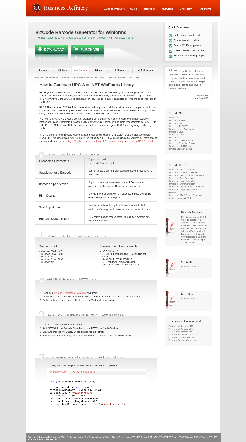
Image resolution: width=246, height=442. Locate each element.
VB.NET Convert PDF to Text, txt (193, 437)
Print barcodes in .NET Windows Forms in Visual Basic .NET (193, 231)
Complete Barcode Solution (181, 337)
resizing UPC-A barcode (142, 141)
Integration (149, 8)
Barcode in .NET (176, 123)
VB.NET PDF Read (168, 437)
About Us (205, 8)
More (192, 242)
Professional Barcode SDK (180, 326)
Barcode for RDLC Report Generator (185, 195)
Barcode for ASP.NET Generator (183, 172)
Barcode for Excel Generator (181, 181)
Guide (133, 8)
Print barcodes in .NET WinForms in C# (195, 225)
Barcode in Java (175, 132)
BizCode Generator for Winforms (70, 293)
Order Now (186, 8)
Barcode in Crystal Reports (180, 140)
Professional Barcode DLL (180, 329)
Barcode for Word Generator (181, 184)
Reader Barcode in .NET (179, 198)
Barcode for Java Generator (181, 178)
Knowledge (167, 8)
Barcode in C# (175, 118)
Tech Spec (99, 77)
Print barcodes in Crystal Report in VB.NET (194, 240)
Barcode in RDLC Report (180, 146)
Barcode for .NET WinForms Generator (186, 175)
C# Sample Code (58, 372)
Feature (89, 77)
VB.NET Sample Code (83, 372)
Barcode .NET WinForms (46, 77)
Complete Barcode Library (180, 334)
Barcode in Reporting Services (182, 143)
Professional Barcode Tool (180, 332)
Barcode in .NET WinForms (181, 129)
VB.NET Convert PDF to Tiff (145, 437)
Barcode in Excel (176, 135)
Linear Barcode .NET (116, 77)
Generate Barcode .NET (72, 77)
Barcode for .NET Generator (181, 170)
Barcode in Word (176, 137)
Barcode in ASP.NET (178, 126)
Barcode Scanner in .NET (180, 149)
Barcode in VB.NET (177, 120)
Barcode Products (114, 8)
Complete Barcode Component (182, 340)
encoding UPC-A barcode (74, 141)
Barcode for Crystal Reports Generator (186, 187)
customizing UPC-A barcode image (106, 141)
